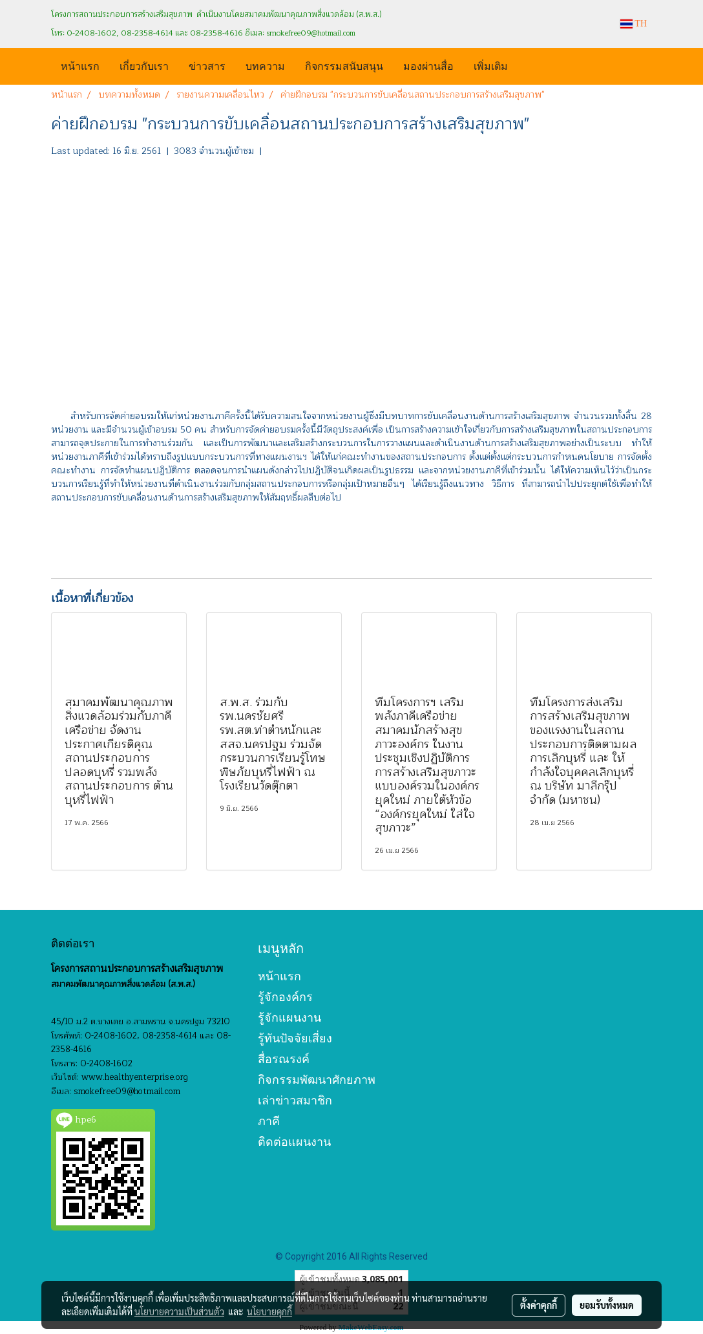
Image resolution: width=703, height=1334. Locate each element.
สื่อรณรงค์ (284, 1059)
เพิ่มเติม (491, 65)
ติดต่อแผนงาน (294, 1141)
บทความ (265, 65)
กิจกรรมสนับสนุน (344, 65)
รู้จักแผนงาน (289, 1017)
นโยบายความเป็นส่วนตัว (179, 1311)
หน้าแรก (80, 65)
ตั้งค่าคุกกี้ (538, 1305)
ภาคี (269, 1121)
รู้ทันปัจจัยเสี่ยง (295, 1038)
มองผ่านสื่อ (428, 65)
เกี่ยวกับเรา (144, 65)
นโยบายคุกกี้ (269, 1311)
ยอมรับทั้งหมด (607, 1305)
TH (633, 23)
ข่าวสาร (207, 65)
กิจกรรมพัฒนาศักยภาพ (316, 1079)
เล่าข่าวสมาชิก (295, 1100)
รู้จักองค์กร (285, 997)
